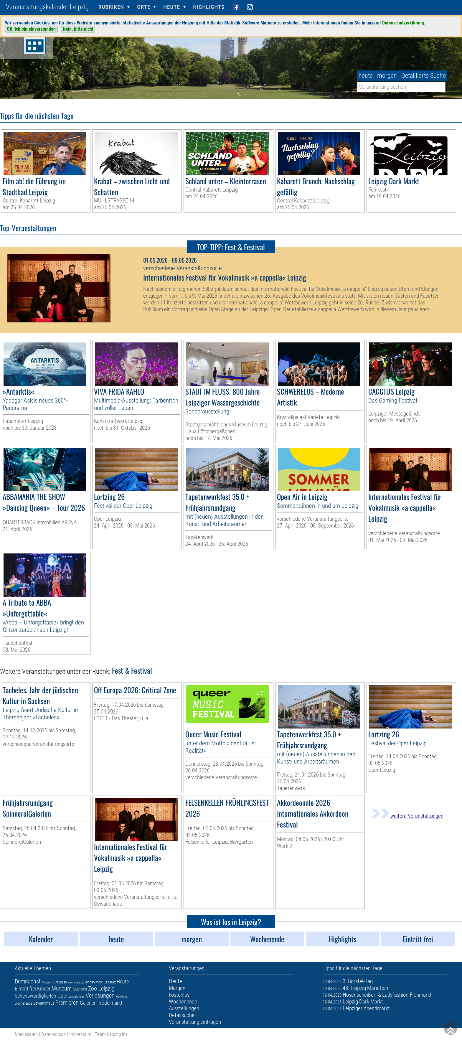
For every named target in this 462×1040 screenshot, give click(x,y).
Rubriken (111, 7)
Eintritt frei (25, 988)
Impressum (80, 1034)
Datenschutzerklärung (403, 23)
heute (366, 75)
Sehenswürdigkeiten (35, 996)
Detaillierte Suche (423, 75)
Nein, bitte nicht (78, 29)
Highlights (209, 7)
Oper (62, 996)
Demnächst (28, 981)
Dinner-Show (94, 982)
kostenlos (179, 994)
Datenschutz (53, 1034)
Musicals (80, 989)
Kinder (43, 988)
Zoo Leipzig (101, 988)
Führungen (59, 982)
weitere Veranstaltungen (407, 815)
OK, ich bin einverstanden (31, 29)
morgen (387, 75)
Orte (143, 7)
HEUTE (171, 7)
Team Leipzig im (111, 1034)
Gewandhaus (43, 1003)
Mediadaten (26, 1034)
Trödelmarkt (110, 1003)
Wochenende (23, 1003)
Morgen (46, 982)
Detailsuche (181, 1015)
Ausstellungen (76, 996)
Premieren (67, 1002)
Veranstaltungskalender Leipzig (47, 7)
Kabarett (110, 982)
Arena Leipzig (76, 982)
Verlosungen (100, 995)
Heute (123, 981)
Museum (62, 988)
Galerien (88, 1003)
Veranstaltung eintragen (195, 1021)
